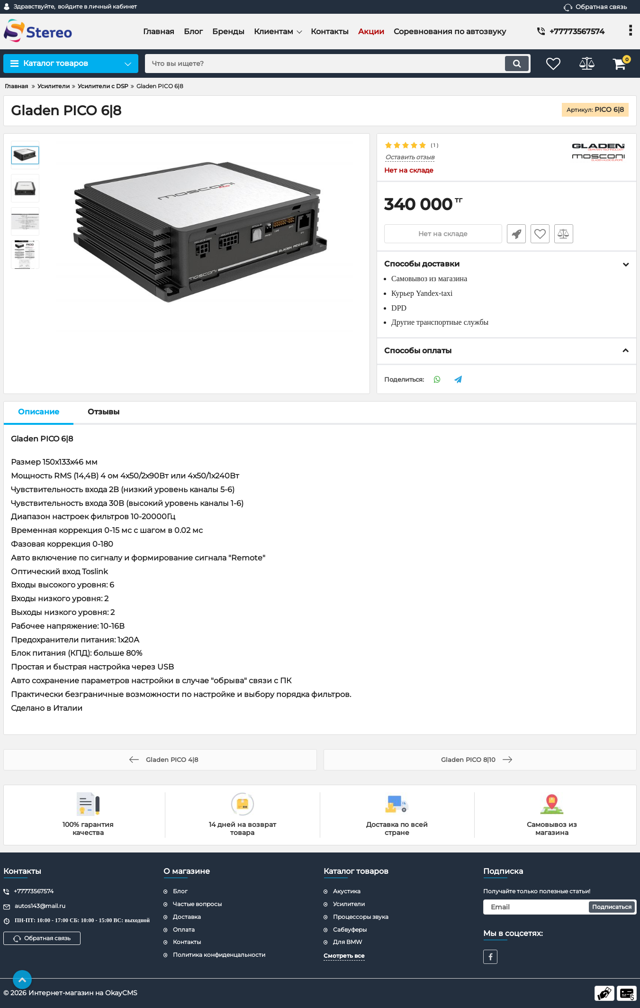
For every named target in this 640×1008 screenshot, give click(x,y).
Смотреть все (344, 955)
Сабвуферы (350, 929)
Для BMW (347, 941)
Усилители (349, 903)
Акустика (347, 891)
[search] (338, 63)
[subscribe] (560, 907)
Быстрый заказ (516, 233)
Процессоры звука (360, 916)
